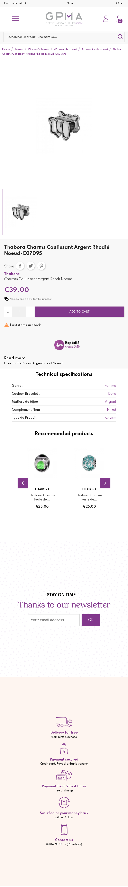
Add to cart (79, 311)
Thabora (12, 274)
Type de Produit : (25, 417)
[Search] (64, 37)
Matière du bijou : (26, 401)
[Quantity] (19, 312)
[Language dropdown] (120, 3)
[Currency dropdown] (71, 3)
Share (20, 266)
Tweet (31, 266)
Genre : (17, 386)
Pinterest (41, 266)
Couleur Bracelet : (26, 394)
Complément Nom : (27, 409)
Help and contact (15, 3)
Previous (23, 483)
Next (105, 483)
